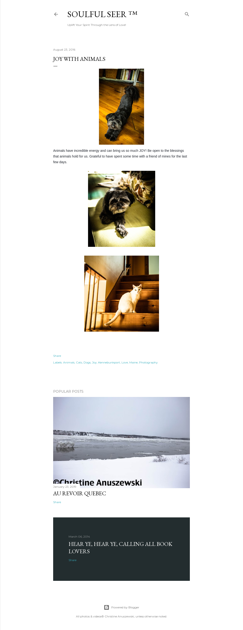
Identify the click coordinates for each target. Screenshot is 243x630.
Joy (94, 362)
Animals (69, 362)
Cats (79, 362)
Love (125, 362)
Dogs (87, 362)
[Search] (187, 13)
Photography (148, 362)
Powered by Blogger (121, 607)
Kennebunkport (109, 362)
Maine (133, 362)
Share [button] (57, 356)
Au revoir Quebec (79, 493)
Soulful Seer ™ (102, 14)
